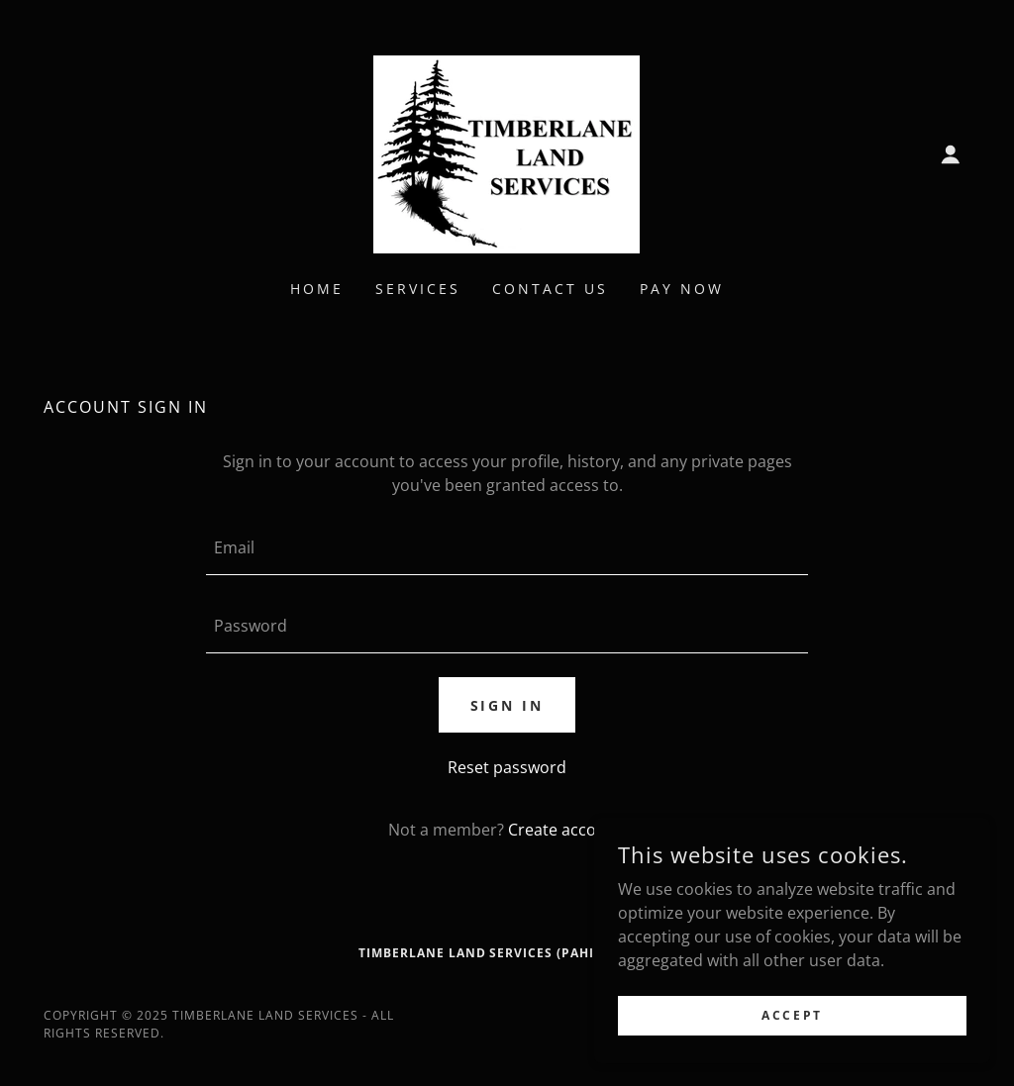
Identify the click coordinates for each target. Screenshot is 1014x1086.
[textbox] (507, 548)
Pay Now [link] (682, 288)
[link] (506, 152)
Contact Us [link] (550, 288)
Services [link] (417, 288)
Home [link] (317, 288)
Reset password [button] (507, 767)
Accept (791, 1015)
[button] (950, 154)
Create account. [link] (567, 829)
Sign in (507, 705)
